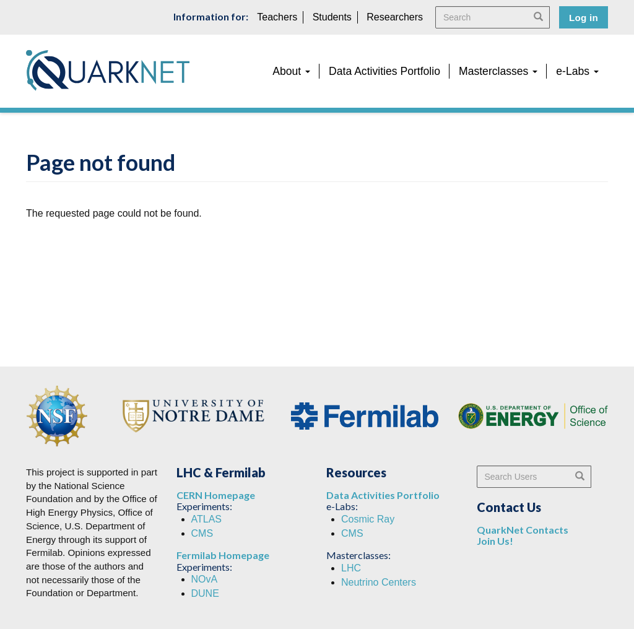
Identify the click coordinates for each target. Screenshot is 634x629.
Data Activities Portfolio (384, 71)
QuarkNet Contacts (522, 530)
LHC (351, 568)
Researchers (395, 17)
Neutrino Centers (378, 582)
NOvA (204, 579)
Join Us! (495, 541)
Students (332, 17)
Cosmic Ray (367, 519)
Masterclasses (498, 71)
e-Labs (577, 71)
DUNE (205, 593)
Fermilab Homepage (222, 555)
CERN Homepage (215, 495)
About (291, 71)
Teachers (277, 17)
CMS (202, 533)
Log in (583, 17)
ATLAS (206, 519)
